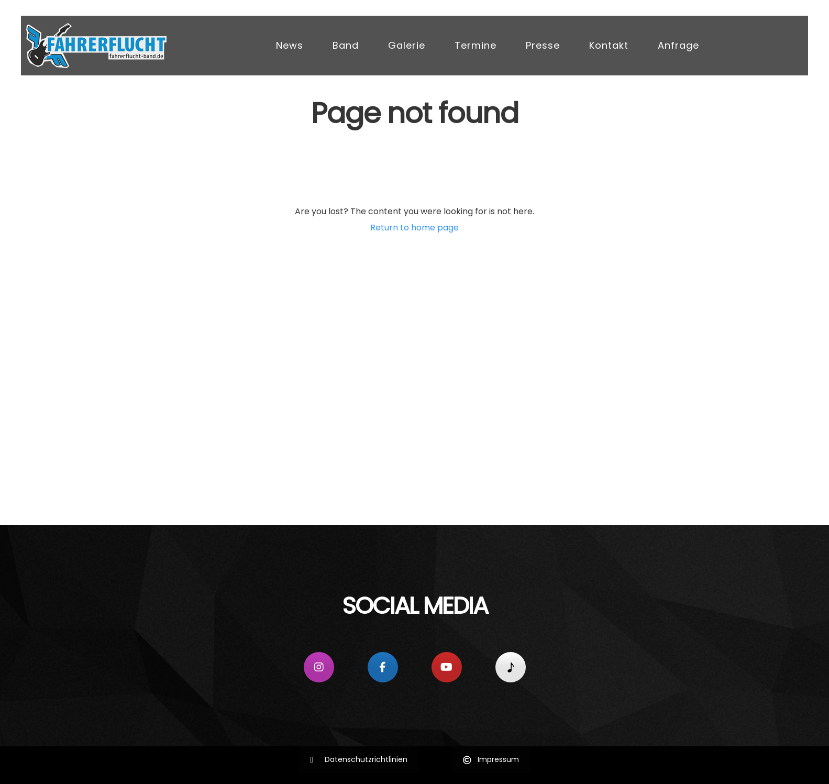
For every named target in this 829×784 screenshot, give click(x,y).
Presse (543, 45)
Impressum (491, 759)
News (289, 45)
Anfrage (678, 45)
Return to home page (414, 228)
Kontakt (608, 45)
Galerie (406, 45)
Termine (475, 45)
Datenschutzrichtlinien (358, 759)
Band (346, 45)
